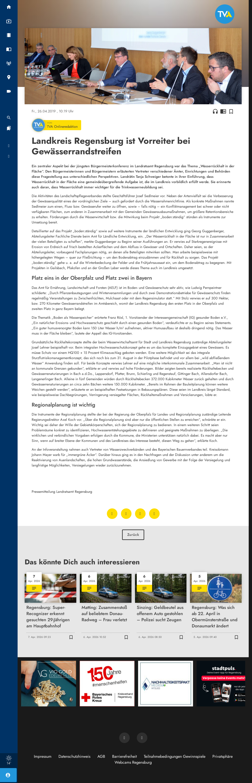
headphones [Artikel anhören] (215, 111)
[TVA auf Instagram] (142, 738)
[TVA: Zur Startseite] (224, 14)
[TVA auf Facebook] (124, 738)
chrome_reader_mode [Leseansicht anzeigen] (223, 111)
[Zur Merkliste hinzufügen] (231, 111)
